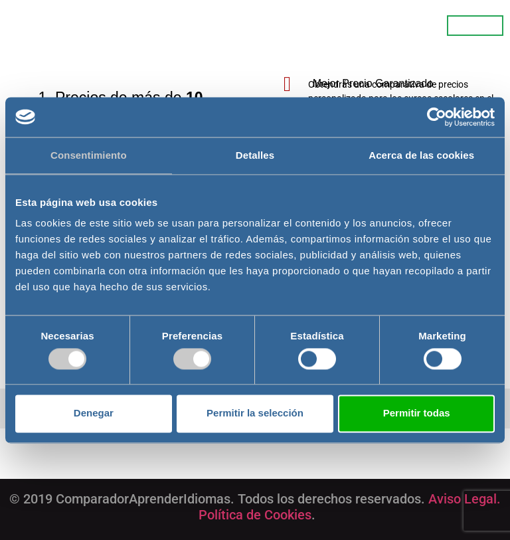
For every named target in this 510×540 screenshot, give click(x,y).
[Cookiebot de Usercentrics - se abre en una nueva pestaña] (437, 117)
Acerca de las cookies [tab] (421, 155)
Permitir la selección (255, 413)
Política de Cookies (255, 515)
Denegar (94, 413)
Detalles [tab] (255, 155)
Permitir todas (416, 413)
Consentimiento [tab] (88, 155)
